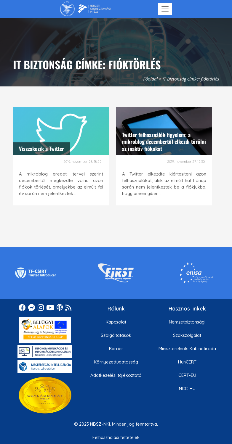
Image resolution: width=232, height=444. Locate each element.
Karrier (116, 348)
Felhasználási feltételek (116, 437)
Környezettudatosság (116, 362)
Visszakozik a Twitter (41, 148)
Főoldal (150, 79)
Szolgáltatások (116, 335)
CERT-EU (187, 375)
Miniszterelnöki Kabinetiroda (187, 348)
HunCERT (187, 362)
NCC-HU (187, 388)
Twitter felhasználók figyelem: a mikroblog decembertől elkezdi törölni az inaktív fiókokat (164, 141)
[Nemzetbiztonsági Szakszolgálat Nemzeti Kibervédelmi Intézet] (85, 9)
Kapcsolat (116, 322)
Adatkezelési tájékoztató (116, 375)
